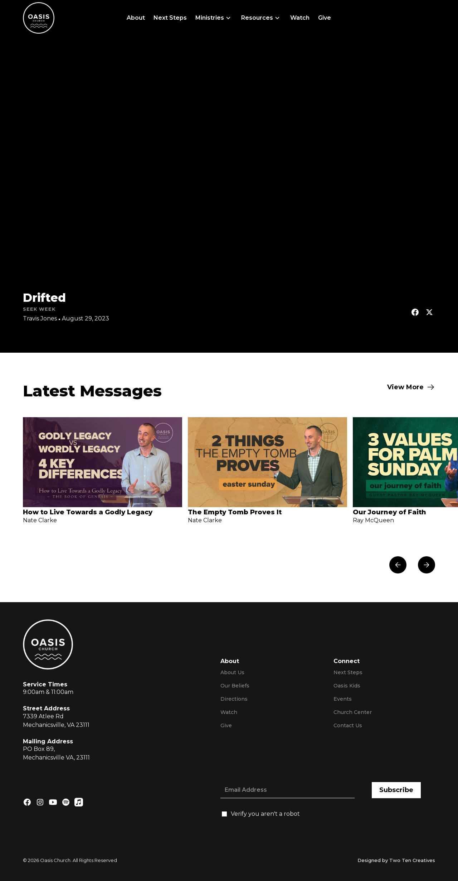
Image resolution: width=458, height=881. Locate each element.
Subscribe (396, 790)
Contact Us (347, 725)
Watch (300, 17)
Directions (234, 699)
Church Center (352, 712)
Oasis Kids (346, 685)
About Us (232, 672)
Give (324, 17)
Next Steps (170, 17)
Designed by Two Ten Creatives (396, 860)
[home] (38, 18)
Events (342, 699)
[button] (214, 18)
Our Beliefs (234, 685)
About (136, 17)
